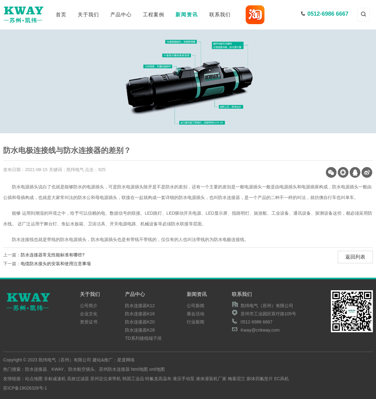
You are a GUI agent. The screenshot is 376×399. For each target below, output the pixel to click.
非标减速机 (55, 378)
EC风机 (281, 378)
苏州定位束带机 (105, 378)
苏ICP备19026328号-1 (25, 388)
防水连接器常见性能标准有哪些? (53, 254)
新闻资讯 (186, 14)
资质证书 (88, 321)
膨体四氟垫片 (260, 378)
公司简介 (88, 305)
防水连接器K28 (140, 330)
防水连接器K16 (140, 313)
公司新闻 (195, 305)
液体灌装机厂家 (211, 378)
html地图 (139, 369)
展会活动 (195, 313)
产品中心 (121, 14)
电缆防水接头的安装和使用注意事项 (56, 263)
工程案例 (153, 14)
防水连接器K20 (140, 321)
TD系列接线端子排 (143, 338)
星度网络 (126, 359)
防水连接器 (36, 369)
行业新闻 (195, 321)
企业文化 (88, 313)
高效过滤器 (78, 378)
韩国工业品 (133, 378)
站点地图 (34, 378)
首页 (61, 14)
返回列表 (355, 257)
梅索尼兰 (236, 378)
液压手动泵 (184, 378)
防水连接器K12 (140, 305)
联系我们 (220, 14)
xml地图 (157, 369)
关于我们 (88, 14)
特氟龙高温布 (158, 378)
